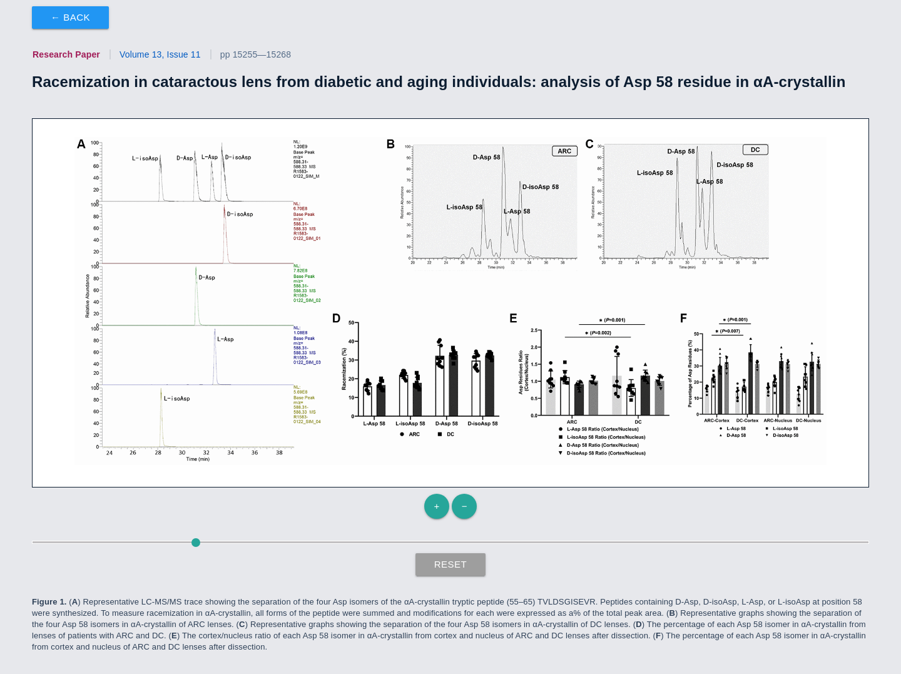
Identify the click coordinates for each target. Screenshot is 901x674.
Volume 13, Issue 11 (160, 54)
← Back (70, 17)
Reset (450, 564)
